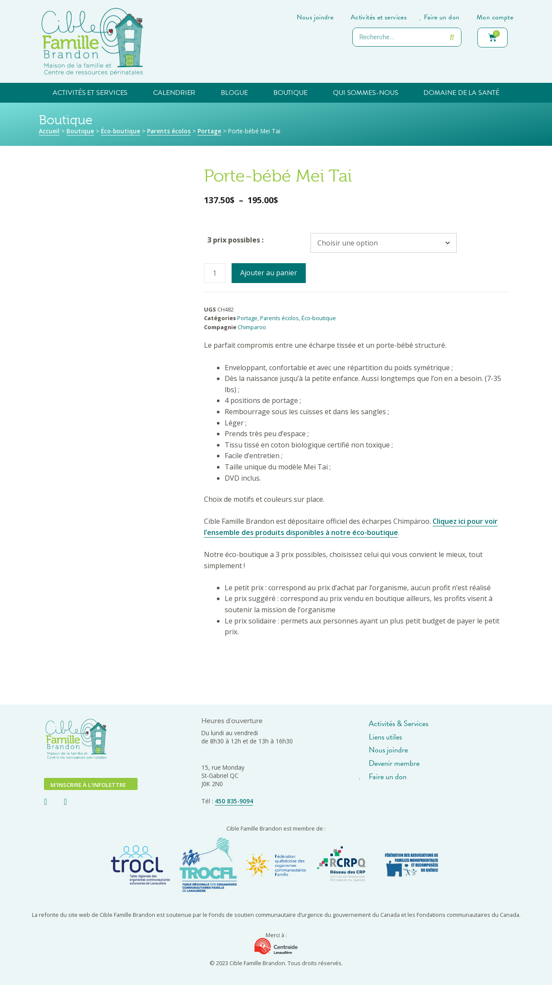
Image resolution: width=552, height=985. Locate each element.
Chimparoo (252, 327)
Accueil (49, 131)
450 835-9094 (234, 801)
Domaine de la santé (461, 93)
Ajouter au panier (268, 272)
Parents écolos (169, 131)
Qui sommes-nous (365, 93)
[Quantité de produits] (215, 273)
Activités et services (90, 93)
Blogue (234, 93)
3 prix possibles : (235, 240)
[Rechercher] (451, 37)
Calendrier (174, 93)
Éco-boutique (120, 131)
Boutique (290, 93)
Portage (209, 131)
